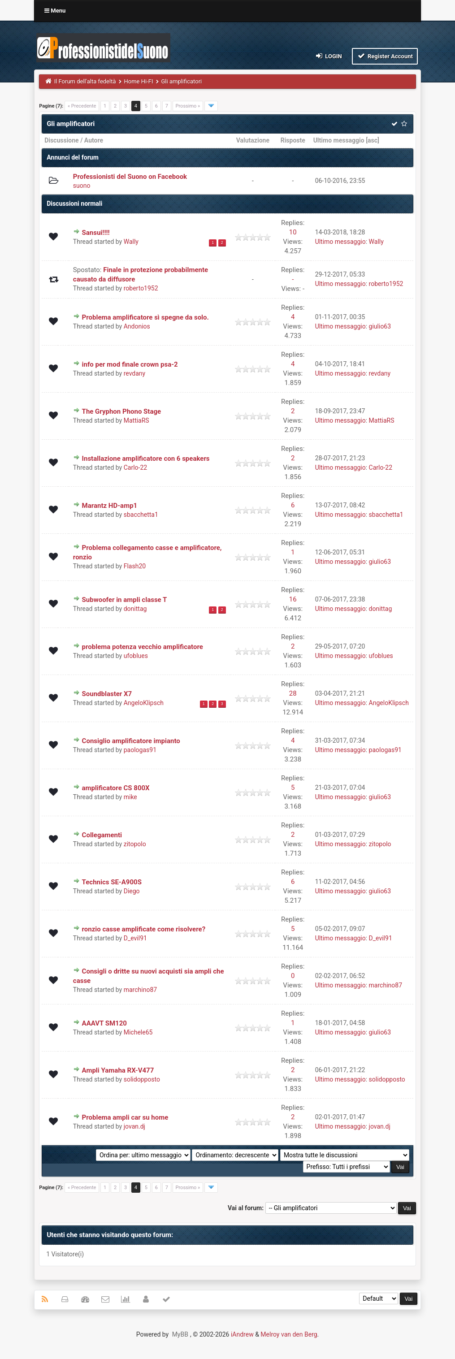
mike (130, 797)
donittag (135, 608)
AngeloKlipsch (144, 702)
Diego (132, 891)
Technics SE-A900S (112, 882)
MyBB (180, 1334)
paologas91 (140, 749)
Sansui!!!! (96, 233)
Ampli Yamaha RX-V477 (118, 1070)
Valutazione (252, 140)
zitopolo (135, 844)
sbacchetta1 (141, 514)
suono (82, 185)
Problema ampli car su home (125, 1117)
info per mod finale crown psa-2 (130, 364)
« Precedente (82, 106)
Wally (131, 241)
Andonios (137, 326)
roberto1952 (141, 288)
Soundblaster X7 (107, 694)
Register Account (385, 56)
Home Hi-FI (138, 81)
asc (372, 140)
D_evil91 (135, 938)
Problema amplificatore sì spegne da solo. (145, 317)
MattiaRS (136, 420)
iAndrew (242, 1334)
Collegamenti (102, 835)
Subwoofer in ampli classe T (124, 600)
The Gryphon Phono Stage (121, 411)
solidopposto (142, 1079)
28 (293, 693)
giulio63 (380, 326)
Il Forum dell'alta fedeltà (85, 81)
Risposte (293, 140)
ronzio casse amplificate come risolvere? (144, 929)
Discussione (61, 140)
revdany (135, 373)
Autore (93, 140)
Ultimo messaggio (338, 140)
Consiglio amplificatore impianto (131, 741)
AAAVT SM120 (104, 1023)
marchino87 (140, 989)
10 (293, 232)
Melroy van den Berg (288, 1334)
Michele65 (138, 1032)
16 (293, 599)
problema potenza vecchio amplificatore (142, 647)
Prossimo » (188, 106)
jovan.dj (134, 1126)
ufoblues (136, 655)
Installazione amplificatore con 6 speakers (146, 458)
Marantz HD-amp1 (110, 506)
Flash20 (135, 566)
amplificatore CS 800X (116, 788)
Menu (54, 10)
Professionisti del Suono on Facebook (130, 177)
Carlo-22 (135, 467)
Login (328, 56)
